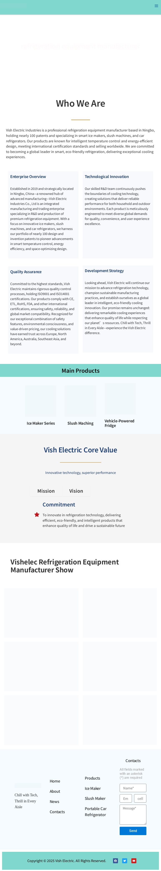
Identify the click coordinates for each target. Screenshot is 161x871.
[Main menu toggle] (156, 5)
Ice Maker (93, 788)
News (54, 801)
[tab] (46, 491)
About (55, 791)
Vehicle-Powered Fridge (120, 423)
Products (92, 778)
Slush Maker (95, 798)
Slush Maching (80, 423)
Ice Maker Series (41, 423)
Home (55, 781)
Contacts (57, 811)
